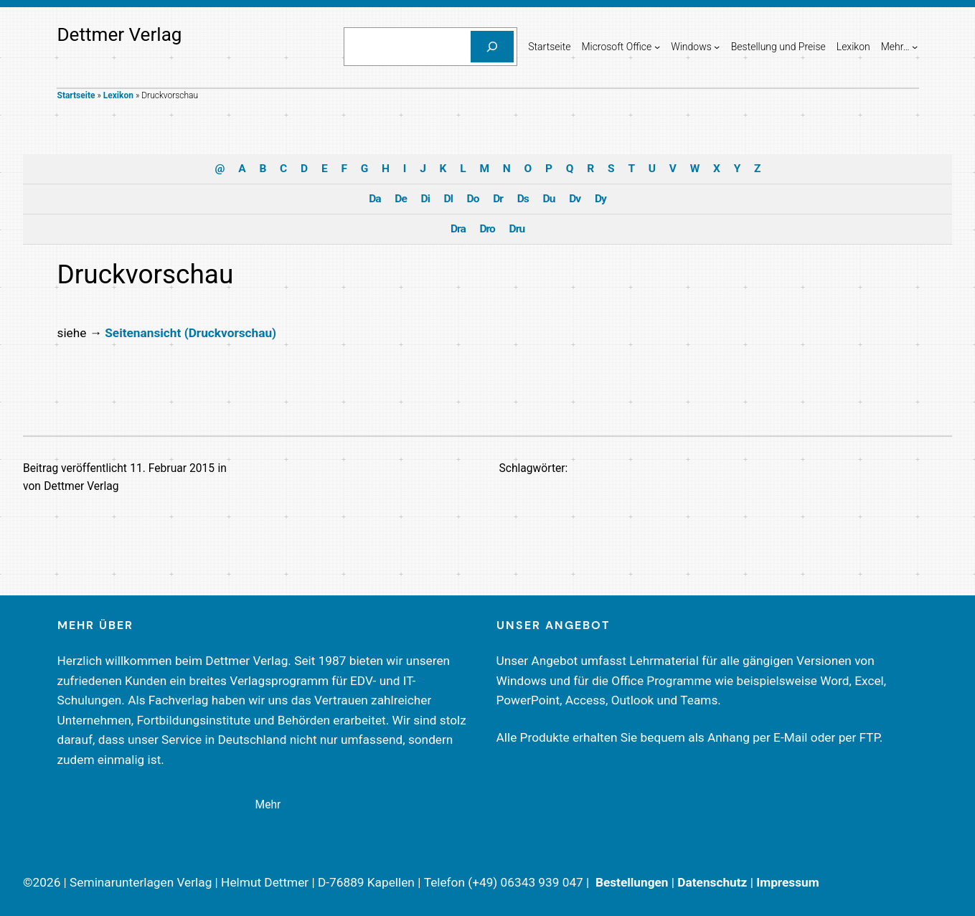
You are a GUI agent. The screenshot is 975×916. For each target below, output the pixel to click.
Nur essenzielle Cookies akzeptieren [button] (487, 277)
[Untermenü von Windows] (717, 46)
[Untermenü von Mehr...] (915, 46)
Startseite (76, 95)
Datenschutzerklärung (396, 162)
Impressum (787, 882)
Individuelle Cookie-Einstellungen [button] (487, 319)
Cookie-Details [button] (425, 350)
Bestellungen (632, 882)
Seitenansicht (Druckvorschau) (190, 333)
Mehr (268, 804)
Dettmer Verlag (119, 34)
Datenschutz (712, 882)
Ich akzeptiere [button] (487, 234)
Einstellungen (331, 176)
